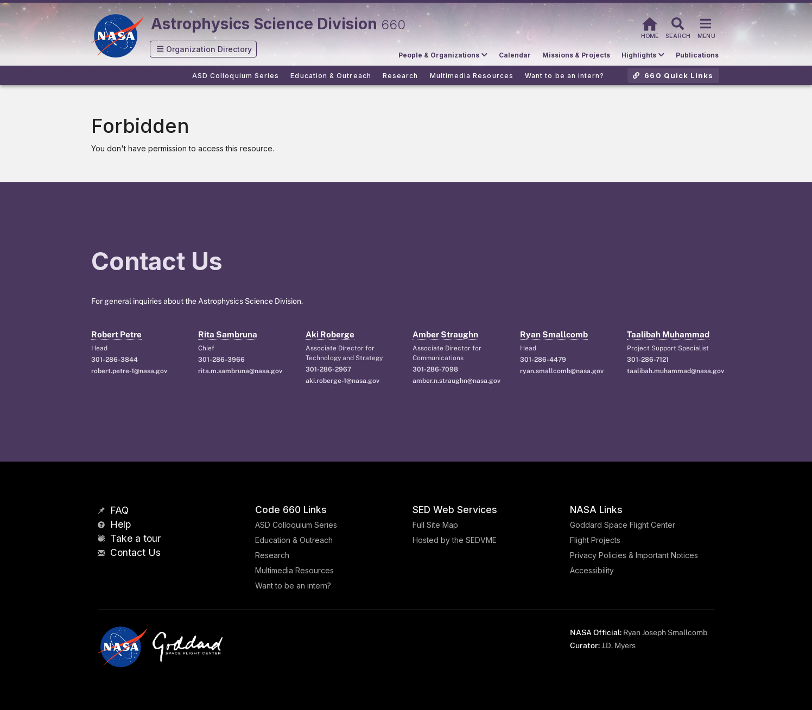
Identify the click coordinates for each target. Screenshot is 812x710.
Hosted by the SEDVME (455, 540)
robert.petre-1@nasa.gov (129, 371)
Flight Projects (595, 540)
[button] (203, 49)
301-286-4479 (543, 359)
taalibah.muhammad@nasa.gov (674, 371)
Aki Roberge (330, 334)
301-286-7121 (648, 359)
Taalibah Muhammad (668, 334)
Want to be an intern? (293, 585)
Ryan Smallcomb (554, 334)
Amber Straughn (445, 334)
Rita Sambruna (227, 334)
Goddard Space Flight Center (622, 524)
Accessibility (592, 570)
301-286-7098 (435, 369)
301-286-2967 (328, 369)
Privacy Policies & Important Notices (634, 555)
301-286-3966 (221, 359)
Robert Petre (116, 334)
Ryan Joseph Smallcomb (665, 632)
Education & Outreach (294, 540)
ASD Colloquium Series (296, 524)
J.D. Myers (618, 645)
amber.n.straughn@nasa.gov (456, 381)
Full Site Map (435, 524)
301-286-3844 (114, 359)
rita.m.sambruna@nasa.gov (240, 371)
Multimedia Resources (294, 570)
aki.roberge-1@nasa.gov (342, 381)
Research (272, 555)
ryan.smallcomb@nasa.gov (562, 371)
